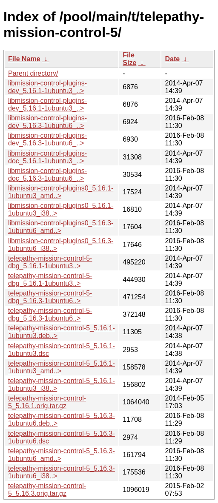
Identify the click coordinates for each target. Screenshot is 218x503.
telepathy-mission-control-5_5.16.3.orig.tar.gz (47, 489)
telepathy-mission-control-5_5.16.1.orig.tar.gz (47, 402)
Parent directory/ (33, 73)
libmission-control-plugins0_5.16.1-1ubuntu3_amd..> (60, 192)
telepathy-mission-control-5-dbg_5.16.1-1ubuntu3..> (50, 262)
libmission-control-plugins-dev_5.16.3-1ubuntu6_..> (47, 121)
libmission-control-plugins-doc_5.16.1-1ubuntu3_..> (47, 157)
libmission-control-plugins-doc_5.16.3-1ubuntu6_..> (47, 174)
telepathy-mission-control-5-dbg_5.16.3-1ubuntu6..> (50, 297)
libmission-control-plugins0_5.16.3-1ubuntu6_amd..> (60, 226)
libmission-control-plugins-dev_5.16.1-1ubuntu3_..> (47, 87)
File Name (24, 59)
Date (172, 59)
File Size (129, 58)
